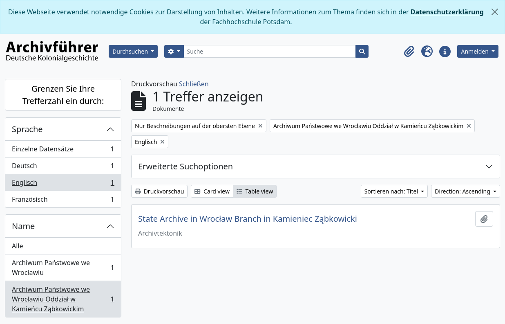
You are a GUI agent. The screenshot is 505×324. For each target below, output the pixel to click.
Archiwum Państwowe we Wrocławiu (62, 267)
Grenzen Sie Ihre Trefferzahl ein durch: (63, 94)
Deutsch (62, 167)
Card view (211, 191)
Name (23, 226)
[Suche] (269, 51)
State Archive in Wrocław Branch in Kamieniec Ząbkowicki (247, 219)
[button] (409, 52)
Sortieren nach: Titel (392, 191)
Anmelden (475, 51)
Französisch (62, 200)
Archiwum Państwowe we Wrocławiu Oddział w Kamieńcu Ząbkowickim (62, 299)
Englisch (62, 184)
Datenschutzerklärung (447, 11)
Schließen (194, 83)
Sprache (27, 129)
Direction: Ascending (463, 191)
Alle (17, 245)
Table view (255, 191)
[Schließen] (495, 11)
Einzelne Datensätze (62, 151)
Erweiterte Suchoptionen (185, 166)
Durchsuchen (131, 51)
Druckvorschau (159, 191)
